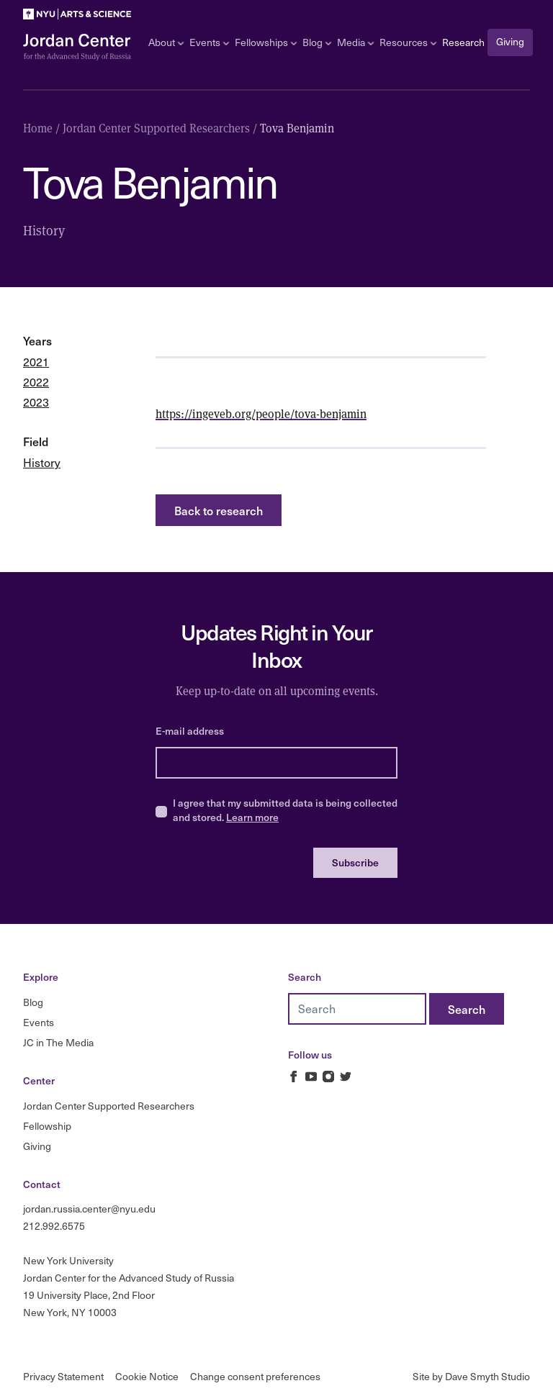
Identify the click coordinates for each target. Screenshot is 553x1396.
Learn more (252, 817)
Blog (33, 1002)
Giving (510, 41)
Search (304, 977)
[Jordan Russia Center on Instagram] (328, 1076)
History (41, 462)
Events (38, 1022)
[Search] (466, 1009)
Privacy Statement (63, 1376)
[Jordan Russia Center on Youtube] (311, 1076)
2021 (36, 361)
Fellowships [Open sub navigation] (266, 42)
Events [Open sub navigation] (209, 42)
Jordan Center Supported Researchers (108, 1105)
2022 (36, 381)
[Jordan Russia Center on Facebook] (293, 1076)
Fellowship (47, 1126)
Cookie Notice (147, 1376)
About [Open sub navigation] (166, 42)
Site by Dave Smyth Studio (471, 1376)
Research (463, 42)
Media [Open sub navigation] (355, 42)
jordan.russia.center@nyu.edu (89, 1208)
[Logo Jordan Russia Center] (77, 47)
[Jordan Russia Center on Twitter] (345, 1076)
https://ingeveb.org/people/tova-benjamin (261, 413)
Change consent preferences (255, 1376)
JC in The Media (58, 1042)
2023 (36, 401)
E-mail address (190, 731)
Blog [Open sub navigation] (316, 42)
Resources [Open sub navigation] (407, 42)
